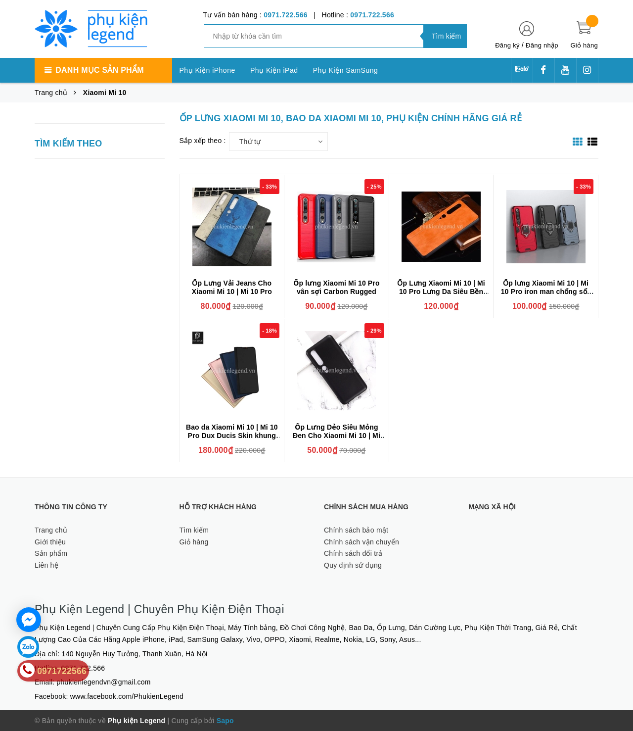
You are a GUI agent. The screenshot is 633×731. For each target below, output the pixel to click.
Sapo (225, 721)
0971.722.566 (286, 15)
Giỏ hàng (194, 542)
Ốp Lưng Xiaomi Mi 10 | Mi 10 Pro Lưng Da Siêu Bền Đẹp (441, 291)
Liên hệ (46, 565)
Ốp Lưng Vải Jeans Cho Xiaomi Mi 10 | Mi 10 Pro (232, 287)
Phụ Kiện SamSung (345, 70)
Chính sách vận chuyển (361, 542)
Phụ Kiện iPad (274, 70)
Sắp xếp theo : (203, 141)
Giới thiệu (50, 542)
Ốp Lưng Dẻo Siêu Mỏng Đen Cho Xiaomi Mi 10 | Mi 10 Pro (336, 435)
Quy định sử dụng (353, 565)
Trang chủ (51, 530)
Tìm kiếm (194, 530)
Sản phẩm (51, 553)
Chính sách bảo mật (356, 530)
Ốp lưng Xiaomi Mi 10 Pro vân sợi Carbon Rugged (336, 287)
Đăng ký (507, 45)
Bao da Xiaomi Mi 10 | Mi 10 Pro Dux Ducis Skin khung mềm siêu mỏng (232, 435)
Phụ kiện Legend (136, 721)
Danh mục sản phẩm (99, 70)
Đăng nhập (542, 45)
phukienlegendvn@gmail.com (104, 682)
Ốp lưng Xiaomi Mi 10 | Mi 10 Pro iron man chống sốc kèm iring (546, 291)
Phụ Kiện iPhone (207, 70)
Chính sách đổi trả (353, 553)
